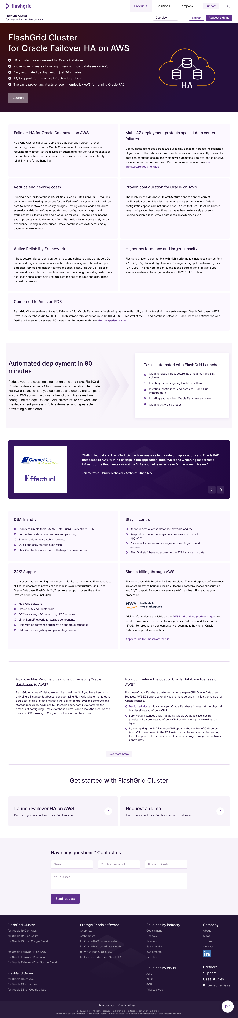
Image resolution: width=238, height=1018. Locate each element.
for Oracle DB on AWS (21, 979)
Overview (86, 930)
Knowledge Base (216, 985)
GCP (149, 984)
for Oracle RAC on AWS (22, 930)
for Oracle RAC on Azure (23, 935)
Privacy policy (106, 1005)
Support (211, 6)
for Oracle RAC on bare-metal (98, 941)
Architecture (88, 935)
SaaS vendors (155, 946)
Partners (210, 967)
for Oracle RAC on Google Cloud (28, 941)
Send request (65, 899)
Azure (150, 979)
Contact (208, 946)
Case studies (213, 979)
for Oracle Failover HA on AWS (27, 951)
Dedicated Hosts (139, 706)
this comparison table (112, 320)
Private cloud (154, 989)
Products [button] (140, 6)
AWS (149, 973)
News (206, 935)
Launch (196, 17)
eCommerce (154, 951)
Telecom (151, 941)
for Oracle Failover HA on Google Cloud (32, 962)
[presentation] (212, 490)
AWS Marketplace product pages (193, 616)
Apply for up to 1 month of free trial (148, 639)
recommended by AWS (74, 84)
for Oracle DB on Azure (22, 984)
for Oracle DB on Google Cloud (27, 989)
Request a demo (219, 17)
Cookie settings (126, 1005)
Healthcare (153, 957)
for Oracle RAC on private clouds (100, 946)
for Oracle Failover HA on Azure (27, 957)
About (207, 930)
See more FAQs (119, 753)
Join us (207, 941)
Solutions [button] (163, 6)
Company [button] (186, 6)
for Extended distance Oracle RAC (101, 957)
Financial (151, 935)
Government (154, 930)
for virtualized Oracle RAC (96, 951)
